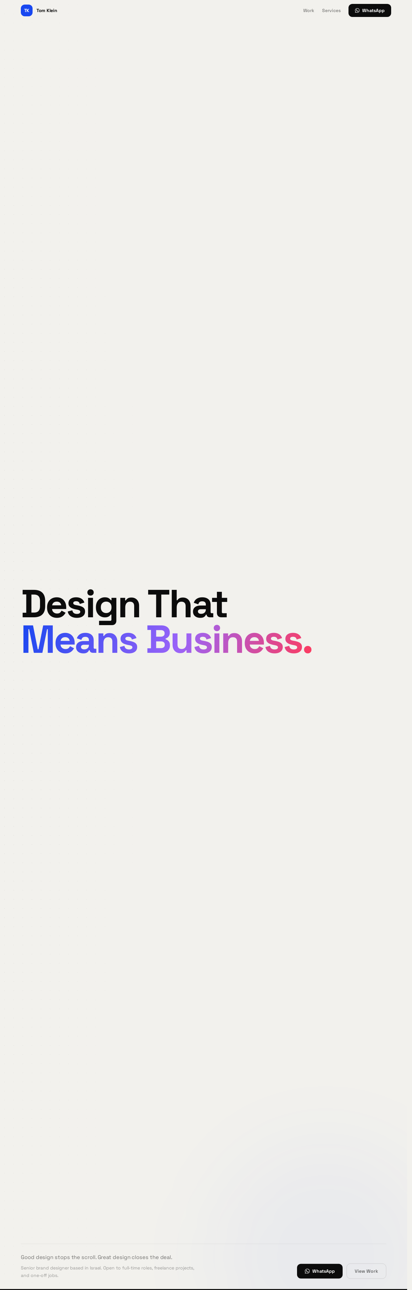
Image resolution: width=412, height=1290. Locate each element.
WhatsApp (370, 10)
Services (331, 10)
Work (308, 10)
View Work (366, 1271)
